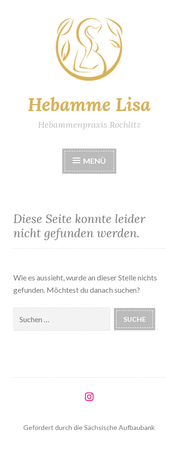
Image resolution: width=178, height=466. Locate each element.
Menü (89, 160)
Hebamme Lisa (89, 104)
